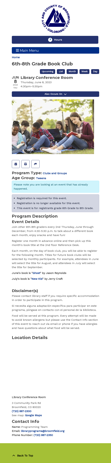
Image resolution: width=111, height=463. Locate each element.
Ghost (36, 273)
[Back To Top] (55, 455)
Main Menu (27, 50)
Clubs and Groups (55, 173)
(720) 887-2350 (43, 435)
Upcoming (47, 71)
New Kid (37, 278)
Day (95, 71)
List (61, 71)
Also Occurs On (55, 94)
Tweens (41, 178)
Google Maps (33, 415)
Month (72, 71)
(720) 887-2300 (21, 411)
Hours (59, 40)
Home (16, 57)
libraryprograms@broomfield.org (42, 431)
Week (84, 71)
